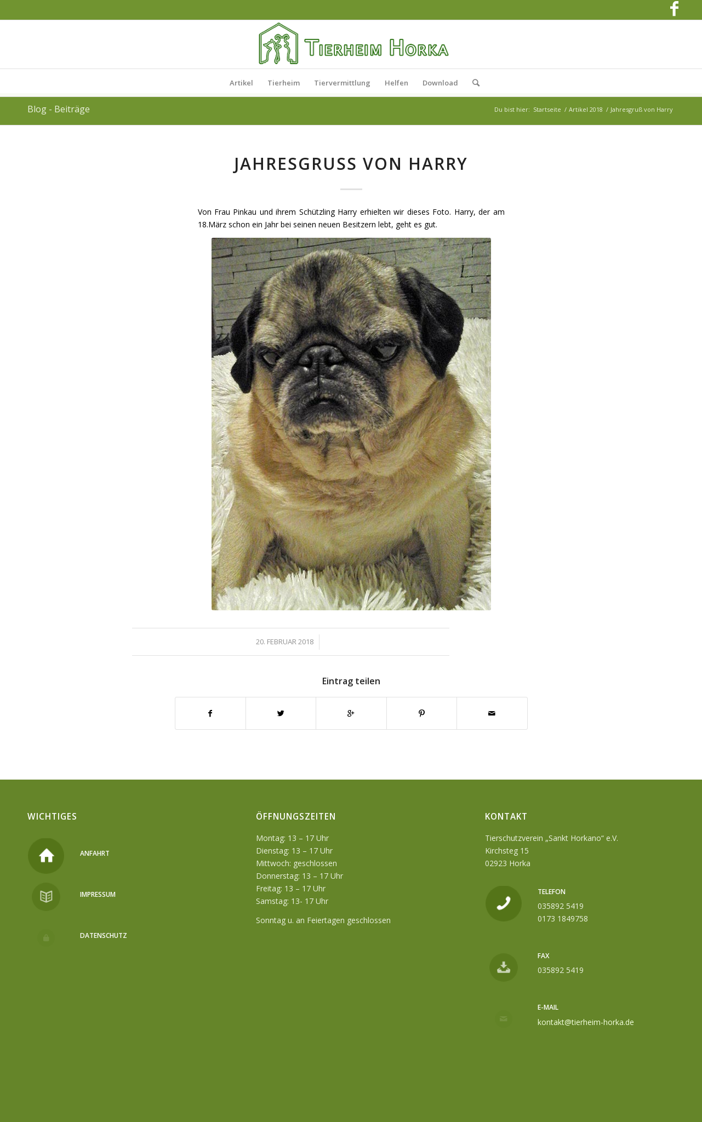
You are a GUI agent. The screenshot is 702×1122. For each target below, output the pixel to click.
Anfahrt (95, 853)
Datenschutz (103, 935)
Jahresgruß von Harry (351, 163)
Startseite (547, 109)
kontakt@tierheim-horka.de (586, 1022)
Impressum (98, 894)
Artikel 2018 (586, 109)
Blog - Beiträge (58, 109)
